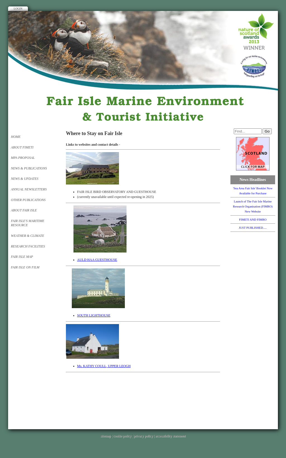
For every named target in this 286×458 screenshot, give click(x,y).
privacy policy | (144, 436)
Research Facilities (28, 246)
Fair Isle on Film (25, 267)
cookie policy (122, 436)
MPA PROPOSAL (23, 158)
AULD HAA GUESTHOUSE (97, 260)
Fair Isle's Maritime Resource (27, 223)
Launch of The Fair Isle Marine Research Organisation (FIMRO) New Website (253, 206)
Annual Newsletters (29, 189)
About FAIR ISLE (24, 210)
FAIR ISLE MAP (22, 257)
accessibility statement (170, 436)
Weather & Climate (27, 236)
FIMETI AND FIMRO (252, 219)
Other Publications (28, 200)
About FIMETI (22, 147)
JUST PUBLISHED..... (253, 227)
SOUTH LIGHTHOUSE (93, 315)
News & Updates (24, 179)
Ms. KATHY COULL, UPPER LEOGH (104, 366)
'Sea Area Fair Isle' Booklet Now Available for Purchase (253, 190)
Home (16, 137)
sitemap (106, 436)
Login (18, 8)
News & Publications (29, 168)
